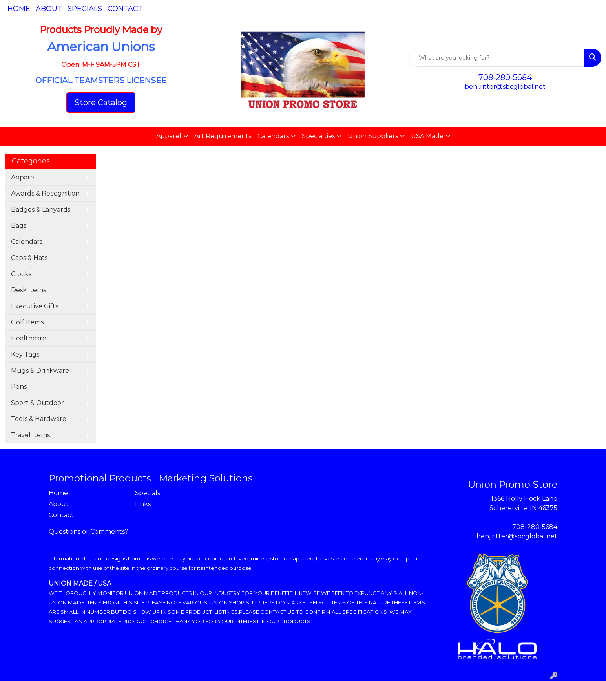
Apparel (168, 136)
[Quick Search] (497, 58)
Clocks (21, 274)
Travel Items (30, 435)
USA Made (427, 136)
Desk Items (28, 290)
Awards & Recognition (45, 193)
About (49, 8)
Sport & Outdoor (37, 402)
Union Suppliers (373, 136)
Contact (125, 8)
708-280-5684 (505, 77)
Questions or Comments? (88, 531)
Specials (85, 8)
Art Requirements (222, 136)
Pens (19, 386)
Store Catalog (101, 102)
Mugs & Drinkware (40, 370)
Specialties (318, 136)
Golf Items (27, 322)
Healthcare (28, 338)
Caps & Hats (29, 258)
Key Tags (25, 354)
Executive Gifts (34, 306)
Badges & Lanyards (40, 209)
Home (18, 8)
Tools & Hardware (38, 419)
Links (143, 504)
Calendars (273, 136)
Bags (18, 225)
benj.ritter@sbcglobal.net (505, 86)
